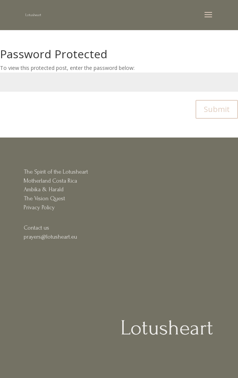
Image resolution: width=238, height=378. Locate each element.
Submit (217, 109)
